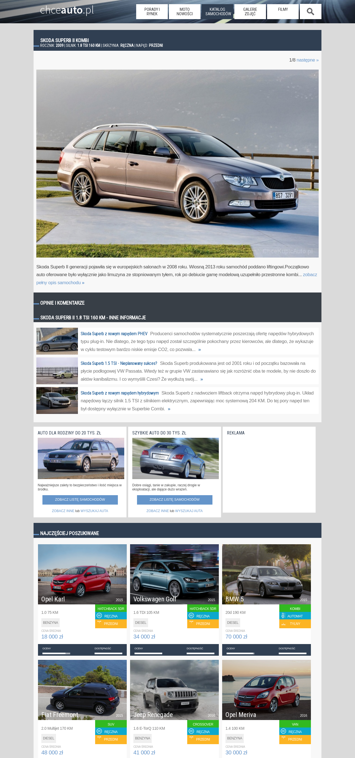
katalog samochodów (218, 11)
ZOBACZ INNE (63, 511)
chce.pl (61, 7)
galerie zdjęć (250, 11)
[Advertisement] (268, 472)
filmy (283, 9)
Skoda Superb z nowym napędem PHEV (114, 333)
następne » (307, 60)
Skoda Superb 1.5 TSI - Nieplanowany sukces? (119, 363)
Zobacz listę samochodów (80, 500)
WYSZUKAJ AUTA (94, 511)
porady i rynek (152, 11)
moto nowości (185, 11)
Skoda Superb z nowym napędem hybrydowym (120, 393)
